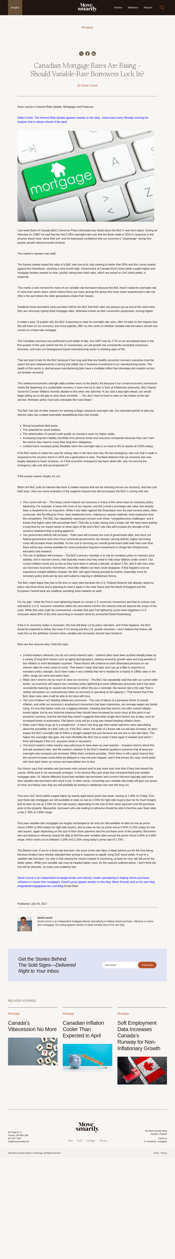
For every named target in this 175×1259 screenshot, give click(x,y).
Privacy (164, 1255)
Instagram (162, 1243)
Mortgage (87, 27)
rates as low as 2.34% (86, 901)
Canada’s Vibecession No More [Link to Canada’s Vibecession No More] (32, 1127)
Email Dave (71, 987)
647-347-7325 (14, 1240)
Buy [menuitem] (70, 1242)
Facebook (151, 1243)
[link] (87, 7)
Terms (156, 1255)
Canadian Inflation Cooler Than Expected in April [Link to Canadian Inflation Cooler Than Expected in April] (83, 1130)
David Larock (89, 187)
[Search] (162, 7)
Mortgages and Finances (78, 208)
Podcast (163, 1235)
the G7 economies (70, 446)
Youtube (154, 1235)
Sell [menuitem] (79, 1242)
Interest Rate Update (49, 208)
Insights (15, 7)
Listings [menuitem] (90, 1242)
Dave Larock (25, 208)
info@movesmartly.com (18, 1243)
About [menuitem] (103, 1242)
